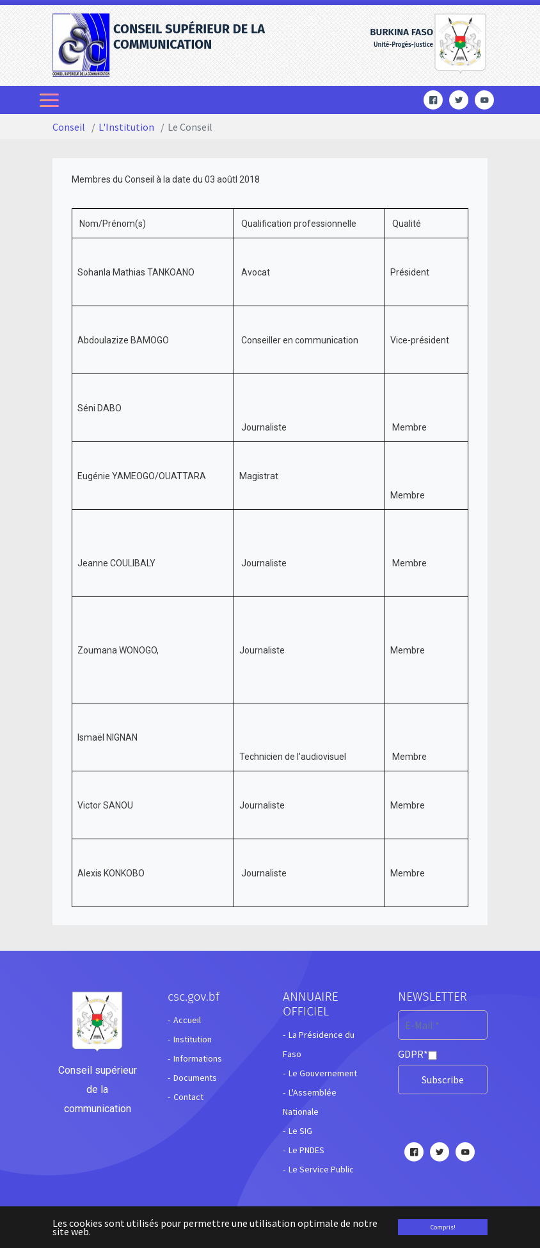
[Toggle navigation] (50, 100)
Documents (195, 1077)
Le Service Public (321, 1169)
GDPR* (413, 1053)
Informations (197, 1058)
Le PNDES (306, 1150)
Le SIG (300, 1131)
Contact (188, 1097)
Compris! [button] (443, 1227)
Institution (192, 1039)
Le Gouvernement (323, 1073)
